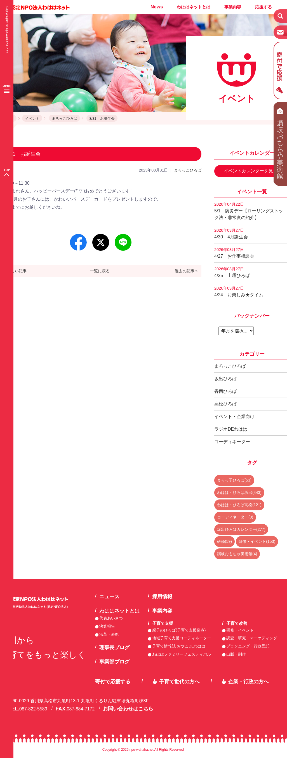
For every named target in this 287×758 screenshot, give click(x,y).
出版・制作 (236, 654)
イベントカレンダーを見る (250, 170)
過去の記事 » (186, 271)
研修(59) (224, 541)
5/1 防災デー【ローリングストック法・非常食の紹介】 (248, 211)
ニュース (109, 596)
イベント (32, 118)
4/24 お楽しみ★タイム (238, 291)
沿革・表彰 (109, 634)
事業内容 (232, 6)
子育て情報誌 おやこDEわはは (179, 646)
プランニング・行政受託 (247, 646)
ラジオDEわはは (230, 429)
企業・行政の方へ (248, 681)
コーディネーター (232, 441)
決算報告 (107, 626)
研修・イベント (240, 630)
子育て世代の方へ (179, 681)
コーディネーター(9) (235, 517)
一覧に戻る (100, 271)
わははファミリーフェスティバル (181, 654)
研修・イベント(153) (257, 541)
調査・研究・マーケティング (251, 638)
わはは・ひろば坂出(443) (239, 492)
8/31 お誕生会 (101, 118)
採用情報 (162, 596)
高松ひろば (225, 404)
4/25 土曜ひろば (232, 272)
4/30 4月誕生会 (231, 233)
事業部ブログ (114, 662)
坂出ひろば (225, 378)
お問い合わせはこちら (128, 709)
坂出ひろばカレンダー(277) (241, 529)
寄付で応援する (112, 681)
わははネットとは (193, 6)
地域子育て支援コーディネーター (181, 638)
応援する (263, 6)
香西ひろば (225, 391)
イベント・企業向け (234, 416)
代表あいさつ (111, 618)
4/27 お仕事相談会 (234, 253)
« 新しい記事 (15, 271)
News (156, 7)
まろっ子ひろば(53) (234, 480)
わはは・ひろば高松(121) (239, 505)
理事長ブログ (114, 647)
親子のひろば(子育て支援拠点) (179, 630)
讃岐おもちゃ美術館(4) (237, 554)
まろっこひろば (64, 118)
